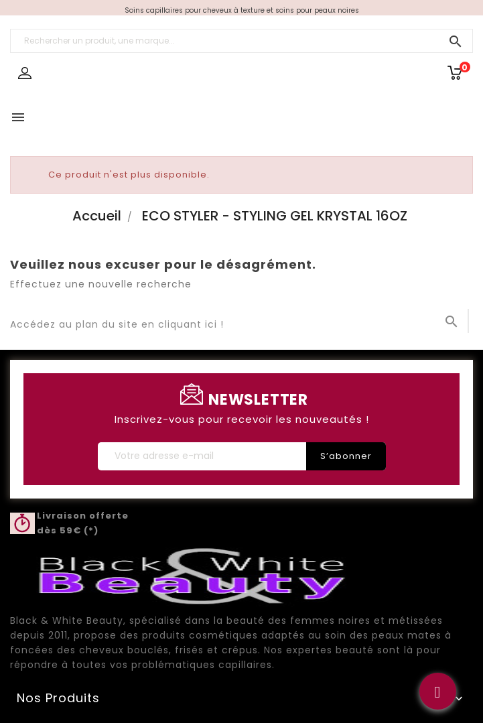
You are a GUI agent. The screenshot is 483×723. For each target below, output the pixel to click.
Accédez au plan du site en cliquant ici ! (117, 324)
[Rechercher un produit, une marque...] (241, 40)
